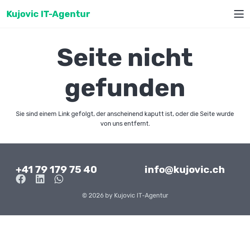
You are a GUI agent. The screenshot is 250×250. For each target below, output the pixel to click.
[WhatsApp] (59, 179)
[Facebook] (21, 179)
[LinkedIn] (40, 179)
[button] (239, 14)
